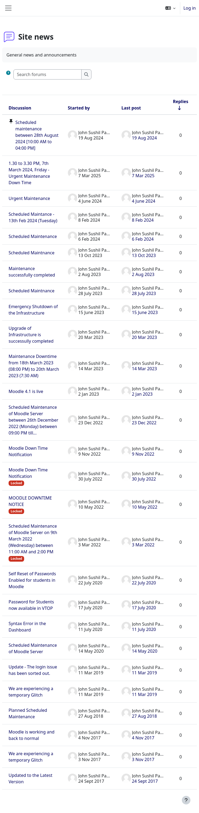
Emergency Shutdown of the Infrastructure (33, 310)
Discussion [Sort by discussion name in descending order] (20, 108)
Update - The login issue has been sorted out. (33, 670)
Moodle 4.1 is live (26, 391)
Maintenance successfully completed (32, 272)
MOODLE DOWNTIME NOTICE (30, 501)
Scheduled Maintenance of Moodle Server (33, 648)
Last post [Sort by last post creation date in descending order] (131, 108)
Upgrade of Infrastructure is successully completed (31, 334)
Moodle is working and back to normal (31, 735)
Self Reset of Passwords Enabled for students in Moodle (32, 580)
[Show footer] (186, 800)
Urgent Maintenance (29, 198)
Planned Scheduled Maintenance (28, 713)
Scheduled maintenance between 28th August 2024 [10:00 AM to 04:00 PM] (36, 135)
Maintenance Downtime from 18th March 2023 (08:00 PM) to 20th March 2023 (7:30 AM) (34, 366)
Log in (189, 8)
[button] (170, 8)
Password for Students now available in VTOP (31, 605)
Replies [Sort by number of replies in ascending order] (180, 101)
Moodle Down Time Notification (28, 451)
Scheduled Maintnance (31, 253)
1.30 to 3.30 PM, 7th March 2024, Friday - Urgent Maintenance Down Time (29, 173)
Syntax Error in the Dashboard (27, 627)
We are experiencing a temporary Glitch (31, 692)
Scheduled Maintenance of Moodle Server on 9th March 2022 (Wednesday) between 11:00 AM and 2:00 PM (33, 539)
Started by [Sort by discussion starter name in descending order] (79, 108)
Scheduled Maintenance (33, 236)
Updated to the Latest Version (30, 778)
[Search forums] (47, 74)
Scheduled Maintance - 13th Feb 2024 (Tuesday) (33, 217)
